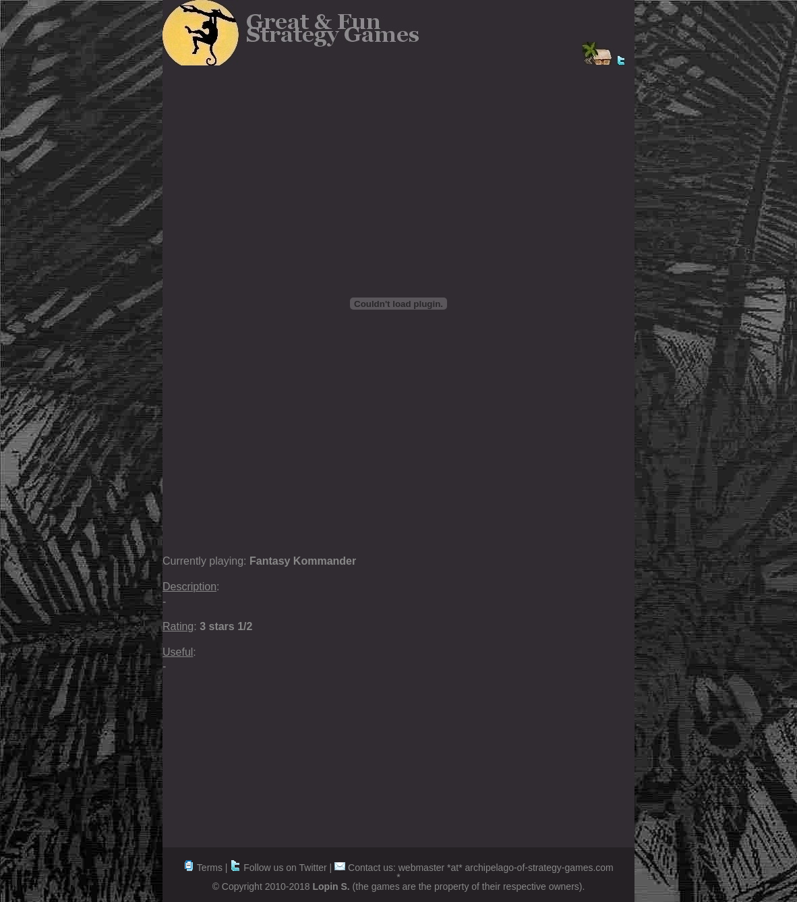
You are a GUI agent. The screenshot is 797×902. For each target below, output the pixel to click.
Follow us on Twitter (278, 867)
